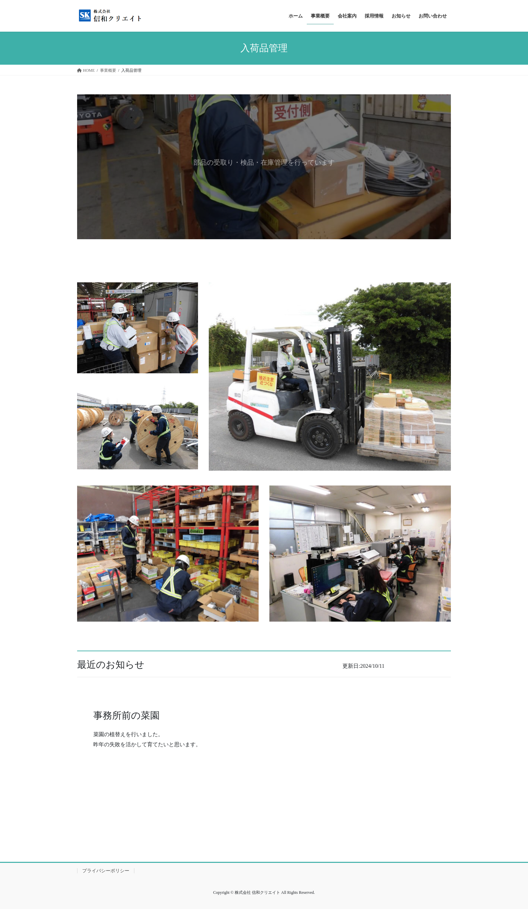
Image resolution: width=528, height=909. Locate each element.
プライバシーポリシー (105, 870)
